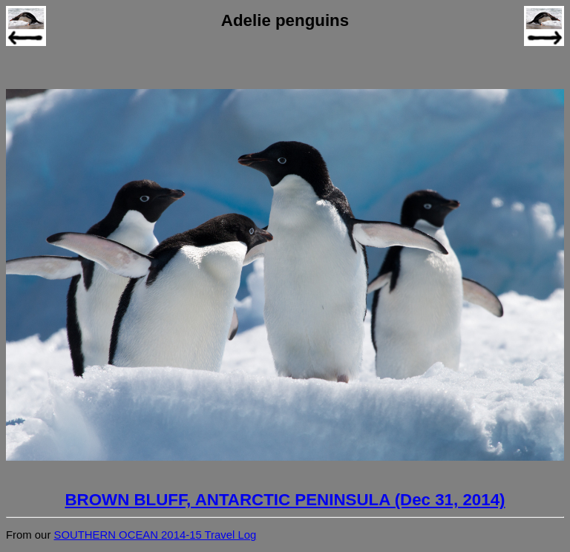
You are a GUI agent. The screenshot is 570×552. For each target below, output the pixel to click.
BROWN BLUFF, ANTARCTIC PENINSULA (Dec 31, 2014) (285, 499)
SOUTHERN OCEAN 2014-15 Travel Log (154, 535)
